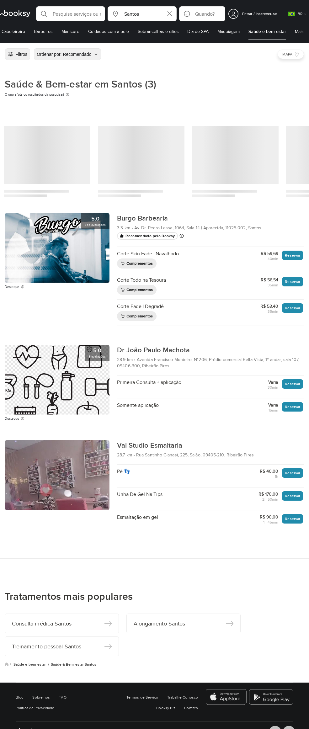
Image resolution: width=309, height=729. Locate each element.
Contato (191, 707)
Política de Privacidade (35, 707)
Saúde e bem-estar (30, 664)
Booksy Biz (165, 707)
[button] (70, 13)
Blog (20, 697)
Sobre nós (41, 697)
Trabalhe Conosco (182, 697)
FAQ (62, 697)
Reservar (292, 255)
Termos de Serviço (142, 697)
